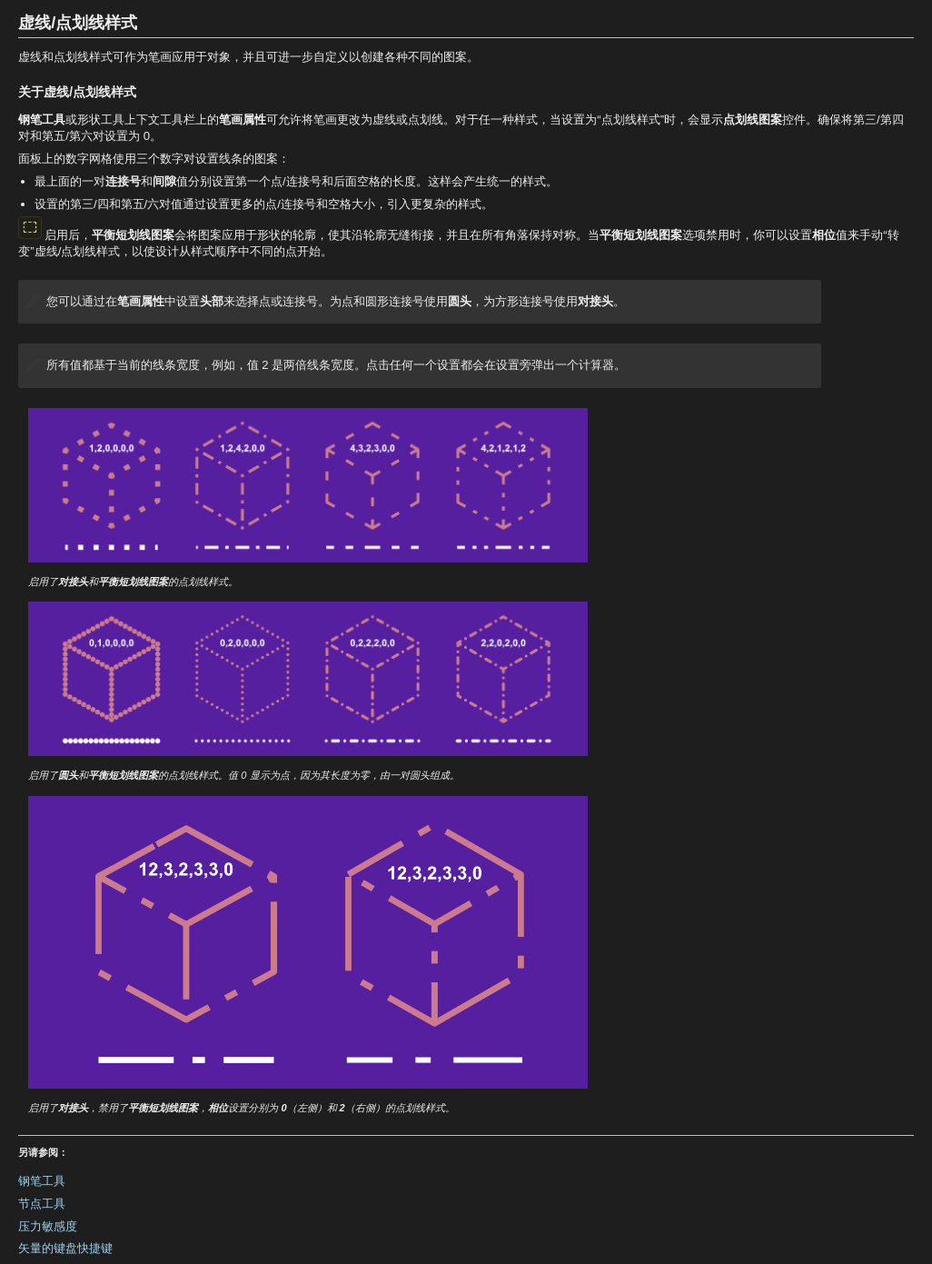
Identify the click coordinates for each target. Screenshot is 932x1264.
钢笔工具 (41, 1181)
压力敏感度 (47, 1226)
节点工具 (41, 1203)
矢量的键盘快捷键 (65, 1248)
